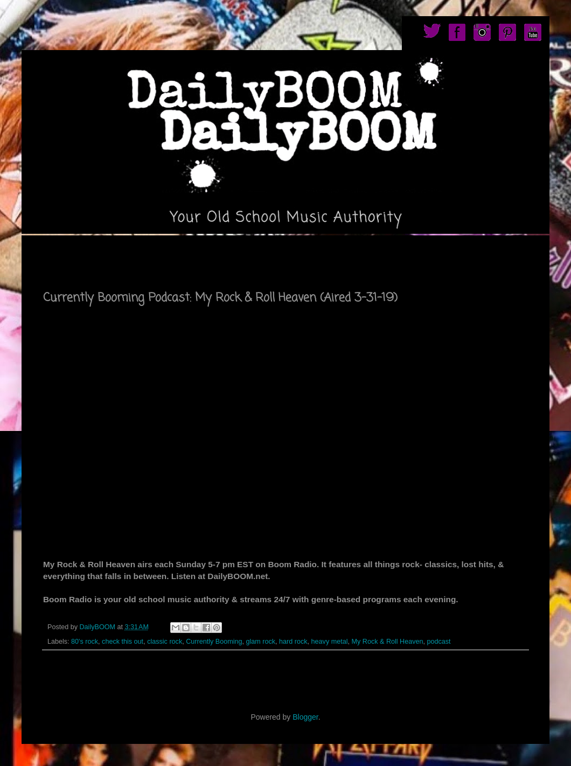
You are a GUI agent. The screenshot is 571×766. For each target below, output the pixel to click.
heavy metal (329, 641)
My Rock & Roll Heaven (387, 641)
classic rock (164, 641)
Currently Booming (214, 641)
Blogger (305, 717)
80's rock (84, 641)
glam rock (261, 641)
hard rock (293, 641)
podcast (438, 641)
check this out (122, 641)
